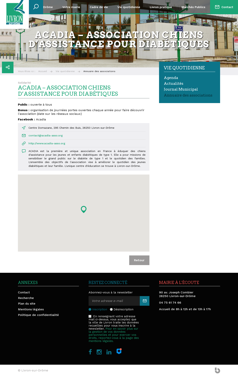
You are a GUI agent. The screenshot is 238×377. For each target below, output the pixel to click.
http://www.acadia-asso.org (46, 143)
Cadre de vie (99, 7)
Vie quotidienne (128, 7)
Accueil (42, 71)
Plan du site (26, 303)
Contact (227, 7)
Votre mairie (71, 7)
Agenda (171, 78)
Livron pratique (161, 7)
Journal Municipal (181, 89)
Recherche (26, 298)
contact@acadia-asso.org (45, 135)
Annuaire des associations (188, 95)
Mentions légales (31, 309)
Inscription (99, 309)
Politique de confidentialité (38, 315)
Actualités (173, 83)
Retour (139, 260)
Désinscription (123, 309)
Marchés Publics (193, 7)
